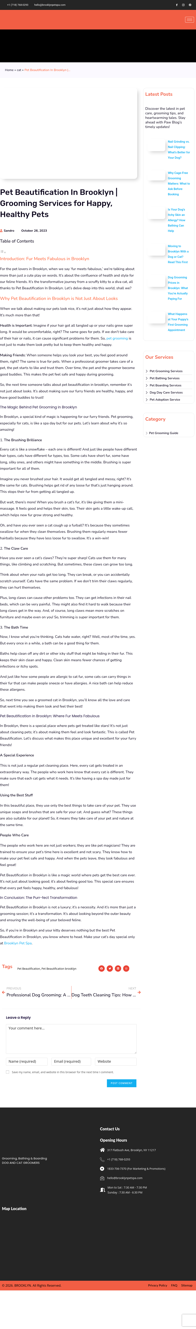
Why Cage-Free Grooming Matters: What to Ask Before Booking (179, 183)
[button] (101, 1003)
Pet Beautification (28, 1003)
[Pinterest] (190, 5)
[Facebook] (177, 5)
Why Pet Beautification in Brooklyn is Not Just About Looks (49, 267)
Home (9, 70)
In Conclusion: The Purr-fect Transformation (39, 284)
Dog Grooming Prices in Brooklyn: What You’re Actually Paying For (178, 288)
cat (19, 70)
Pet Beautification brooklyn (59, 1003)
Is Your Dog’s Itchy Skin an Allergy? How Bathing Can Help (176, 220)
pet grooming (117, 372)
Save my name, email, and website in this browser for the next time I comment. (63, 1106)
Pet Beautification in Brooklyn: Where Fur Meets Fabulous (49, 279)
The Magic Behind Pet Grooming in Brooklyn (40, 273)
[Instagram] (183, 5)
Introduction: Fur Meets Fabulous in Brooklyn (38, 261)
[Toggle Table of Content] (3, 252)
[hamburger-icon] (189, 20)
